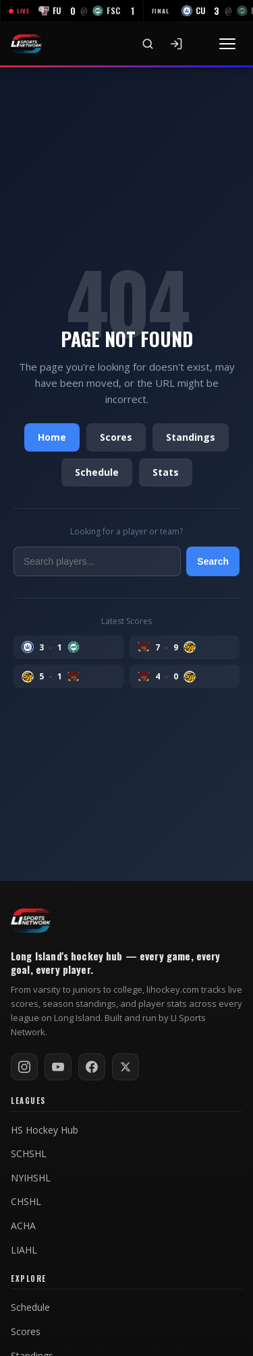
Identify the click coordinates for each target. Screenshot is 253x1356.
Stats (165, 472)
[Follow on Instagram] (24, 1066)
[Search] (147, 44)
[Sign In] (176, 43)
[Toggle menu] (227, 44)
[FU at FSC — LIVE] (72, 11)
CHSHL (26, 1202)
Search (213, 561)
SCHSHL (29, 1154)
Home (52, 437)
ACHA (23, 1226)
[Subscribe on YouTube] (58, 1066)
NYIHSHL (31, 1178)
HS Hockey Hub (44, 1130)
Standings (190, 437)
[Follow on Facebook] (91, 1066)
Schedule (97, 472)
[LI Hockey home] (31, 920)
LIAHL (24, 1250)
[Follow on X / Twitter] (125, 1066)
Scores (116, 437)
